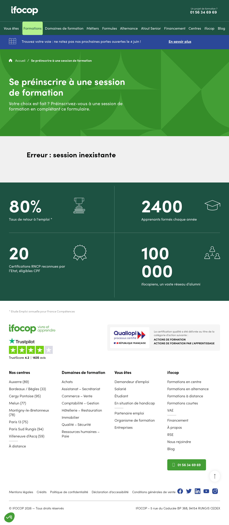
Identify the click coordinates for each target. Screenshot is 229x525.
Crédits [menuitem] (42, 492)
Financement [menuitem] (177, 420)
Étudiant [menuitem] (121, 396)
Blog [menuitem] (171, 449)
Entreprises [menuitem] (123, 427)
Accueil (17, 61)
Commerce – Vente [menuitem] (77, 396)
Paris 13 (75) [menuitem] (18, 422)
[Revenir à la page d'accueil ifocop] (24, 10)
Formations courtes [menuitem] (182, 403)
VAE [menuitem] (170, 410)
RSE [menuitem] (170, 434)
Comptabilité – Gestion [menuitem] (80, 403)
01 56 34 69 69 (204, 12)
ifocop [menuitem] (173, 372)
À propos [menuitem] (174, 427)
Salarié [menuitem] (120, 389)
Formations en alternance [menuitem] (188, 389)
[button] (9, 517)
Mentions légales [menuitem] (21, 492)
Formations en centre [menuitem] (184, 381)
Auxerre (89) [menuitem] (19, 381)
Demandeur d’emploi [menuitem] (131, 381)
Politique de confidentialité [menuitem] (69, 492)
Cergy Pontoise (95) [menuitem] (25, 396)
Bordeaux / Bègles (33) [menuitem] (27, 389)
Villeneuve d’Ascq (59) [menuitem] (26, 436)
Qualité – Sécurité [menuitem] (76, 424)
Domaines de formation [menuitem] (83, 372)
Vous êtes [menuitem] (122, 372)
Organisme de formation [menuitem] (134, 420)
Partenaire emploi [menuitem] (129, 413)
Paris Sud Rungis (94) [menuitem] (26, 429)
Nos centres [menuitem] (19, 372)
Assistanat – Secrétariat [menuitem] (81, 389)
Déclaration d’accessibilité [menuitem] (110, 492)
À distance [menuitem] (17, 446)
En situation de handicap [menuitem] (134, 403)
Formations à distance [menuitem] (185, 396)
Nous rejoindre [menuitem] (179, 441)
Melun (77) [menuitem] (17, 403)
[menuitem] (11, 28)
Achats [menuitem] (67, 381)
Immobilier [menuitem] (70, 417)
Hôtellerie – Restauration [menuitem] (82, 410)
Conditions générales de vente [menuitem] (154, 492)
